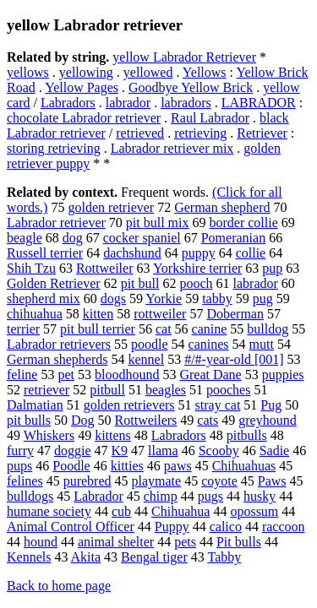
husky (259, 496)
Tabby (224, 557)
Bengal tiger (154, 557)
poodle (149, 344)
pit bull (140, 283)
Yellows (205, 72)
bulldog (267, 329)
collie (251, 253)
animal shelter (116, 542)
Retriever (262, 133)
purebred (87, 481)
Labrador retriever (56, 222)
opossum (254, 511)
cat (164, 329)
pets (185, 542)
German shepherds (57, 359)
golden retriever (111, 207)
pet (65, 374)
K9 (120, 450)
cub (121, 511)
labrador (128, 102)
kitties (127, 466)
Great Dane (210, 374)
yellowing (86, 72)
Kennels (29, 557)
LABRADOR (258, 102)
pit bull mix (157, 222)
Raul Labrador (210, 118)
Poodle (71, 466)
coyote (219, 481)
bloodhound (127, 374)
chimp (161, 496)
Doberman (235, 314)
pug (263, 298)
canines (209, 344)
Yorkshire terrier (197, 268)
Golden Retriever (54, 283)
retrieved (140, 133)
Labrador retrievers (59, 344)
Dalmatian (35, 405)
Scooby (219, 450)
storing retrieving (54, 148)
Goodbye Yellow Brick (190, 87)
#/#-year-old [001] (233, 359)
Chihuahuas (244, 466)
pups (19, 466)
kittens (113, 435)
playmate (157, 481)
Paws (272, 481)
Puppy (172, 526)
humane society (49, 511)
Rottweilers (146, 420)
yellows (28, 72)
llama (163, 450)
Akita (86, 557)
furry (20, 450)
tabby (217, 298)
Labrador (98, 496)
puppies (283, 374)
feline (22, 374)
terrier (23, 329)
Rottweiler (105, 268)
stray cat (218, 405)
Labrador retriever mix (172, 148)
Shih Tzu (31, 268)
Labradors (68, 102)
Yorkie (163, 298)
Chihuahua (180, 511)
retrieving (200, 133)
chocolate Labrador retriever (84, 118)
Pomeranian (233, 238)
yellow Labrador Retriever (184, 57)
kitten (98, 314)
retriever (46, 390)
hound (40, 542)
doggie (72, 450)
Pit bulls (238, 542)
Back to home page (59, 585)
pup (272, 268)
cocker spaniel (142, 238)
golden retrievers (129, 405)
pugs (210, 496)
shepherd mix (43, 298)
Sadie (275, 450)
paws (178, 466)
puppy (199, 253)
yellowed (148, 72)
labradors (186, 102)
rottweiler (160, 314)
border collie (243, 222)
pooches (228, 390)
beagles (165, 390)
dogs (113, 298)
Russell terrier (45, 253)
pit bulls (29, 420)
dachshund (132, 253)
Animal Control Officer (70, 526)
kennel (146, 359)
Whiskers (49, 435)
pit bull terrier (97, 329)
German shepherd (222, 207)
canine (209, 329)
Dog (83, 420)
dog (73, 238)
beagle (24, 238)
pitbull (107, 390)
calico (226, 526)
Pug (270, 405)
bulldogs (30, 496)
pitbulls (247, 435)
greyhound (267, 420)
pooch (195, 283)
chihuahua (35, 314)
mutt (261, 344)
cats (207, 420)
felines (25, 481)
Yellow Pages (81, 87)
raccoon (283, 526)
